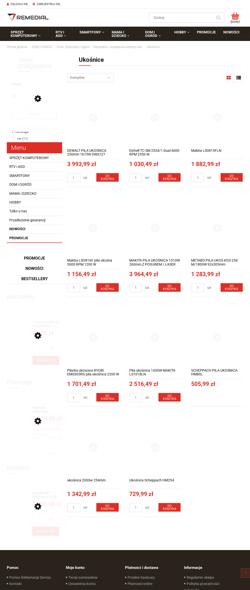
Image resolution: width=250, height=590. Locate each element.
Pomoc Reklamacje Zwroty (30, 577)
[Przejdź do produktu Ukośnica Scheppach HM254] (155, 447)
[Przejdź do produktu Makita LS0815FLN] (217, 118)
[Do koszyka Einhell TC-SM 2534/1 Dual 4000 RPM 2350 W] (169, 177)
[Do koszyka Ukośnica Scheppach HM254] (169, 507)
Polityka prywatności (203, 584)
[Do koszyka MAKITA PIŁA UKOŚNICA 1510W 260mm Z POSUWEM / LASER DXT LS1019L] (169, 287)
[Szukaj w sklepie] (182, 18)
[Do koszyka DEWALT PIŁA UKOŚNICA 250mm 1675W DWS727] (107, 177)
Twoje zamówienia (82, 577)
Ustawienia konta (82, 584)
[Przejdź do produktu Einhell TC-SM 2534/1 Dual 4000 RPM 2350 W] (155, 118)
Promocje (18, 238)
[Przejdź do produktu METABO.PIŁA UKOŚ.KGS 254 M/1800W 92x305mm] (217, 228)
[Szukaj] (218, 18)
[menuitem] (29, 34)
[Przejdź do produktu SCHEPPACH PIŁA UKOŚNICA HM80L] (217, 338)
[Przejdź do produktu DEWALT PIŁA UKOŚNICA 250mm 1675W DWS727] (93, 118)
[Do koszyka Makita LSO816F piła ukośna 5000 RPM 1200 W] (107, 287)
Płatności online (140, 584)
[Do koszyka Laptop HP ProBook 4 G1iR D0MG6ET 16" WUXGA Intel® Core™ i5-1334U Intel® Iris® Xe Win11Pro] (45, 531)
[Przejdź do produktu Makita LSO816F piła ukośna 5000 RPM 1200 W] (93, 228)
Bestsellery (34, 278)
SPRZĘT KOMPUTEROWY (29, 158)
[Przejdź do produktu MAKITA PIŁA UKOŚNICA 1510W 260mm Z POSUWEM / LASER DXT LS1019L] (155, 228)
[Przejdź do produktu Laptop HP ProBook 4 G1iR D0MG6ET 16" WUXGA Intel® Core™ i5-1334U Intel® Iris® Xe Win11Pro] (45, 495)
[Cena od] (21, 102)
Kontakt (15, 584)
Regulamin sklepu (200, 577)
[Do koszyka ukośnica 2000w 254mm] (107, 507)
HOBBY (15, 202)
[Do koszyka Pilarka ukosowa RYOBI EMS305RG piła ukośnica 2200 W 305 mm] (107, 397)
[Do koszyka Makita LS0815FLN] (232, 177)
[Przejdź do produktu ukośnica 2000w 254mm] (93, 447)
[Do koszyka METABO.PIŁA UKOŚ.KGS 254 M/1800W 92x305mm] (232, 287)
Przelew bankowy (141, 577)
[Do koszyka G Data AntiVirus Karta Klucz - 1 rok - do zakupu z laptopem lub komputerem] (45, 360)
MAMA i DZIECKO (22, 193)
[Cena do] (47, 102)
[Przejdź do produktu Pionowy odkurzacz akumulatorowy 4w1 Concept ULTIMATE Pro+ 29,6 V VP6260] (45, 409)
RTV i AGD (17, 167)
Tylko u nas (18, 211)
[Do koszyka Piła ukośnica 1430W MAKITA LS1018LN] (169, 397)
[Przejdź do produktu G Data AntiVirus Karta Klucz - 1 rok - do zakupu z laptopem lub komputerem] (45, 324)
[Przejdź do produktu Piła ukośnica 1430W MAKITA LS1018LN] (155, 338)
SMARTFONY (19, 176)
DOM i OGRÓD (20, 184)
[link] (20, 138)
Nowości (17, 229)
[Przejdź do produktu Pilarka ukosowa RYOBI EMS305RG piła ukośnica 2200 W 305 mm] (93, 338)
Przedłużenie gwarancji (27, 220)
